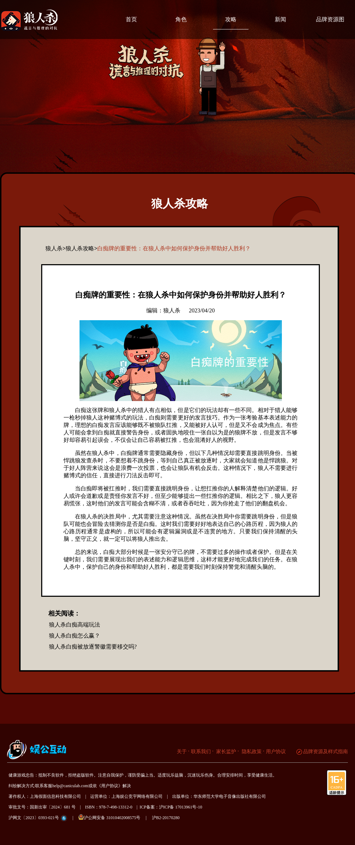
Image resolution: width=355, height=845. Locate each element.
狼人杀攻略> (81, 248)
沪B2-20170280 (166, 817)
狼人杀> (55, 248)
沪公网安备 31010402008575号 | (114, 817)
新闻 (280, 19)
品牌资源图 (330, 19)
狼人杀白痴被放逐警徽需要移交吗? (93, 647)
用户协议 (276, 751)
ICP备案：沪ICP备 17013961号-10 (171, 807)
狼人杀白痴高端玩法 (74, 625)
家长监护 (225, 751)
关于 (182, 751)
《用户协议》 (109, 785)
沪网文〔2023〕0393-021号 (34, 817)
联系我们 (201, 751)
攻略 (230, 19)
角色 (181, 19)
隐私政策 (251, 751)
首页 (131, 19)
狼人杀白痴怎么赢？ (74, 636)
